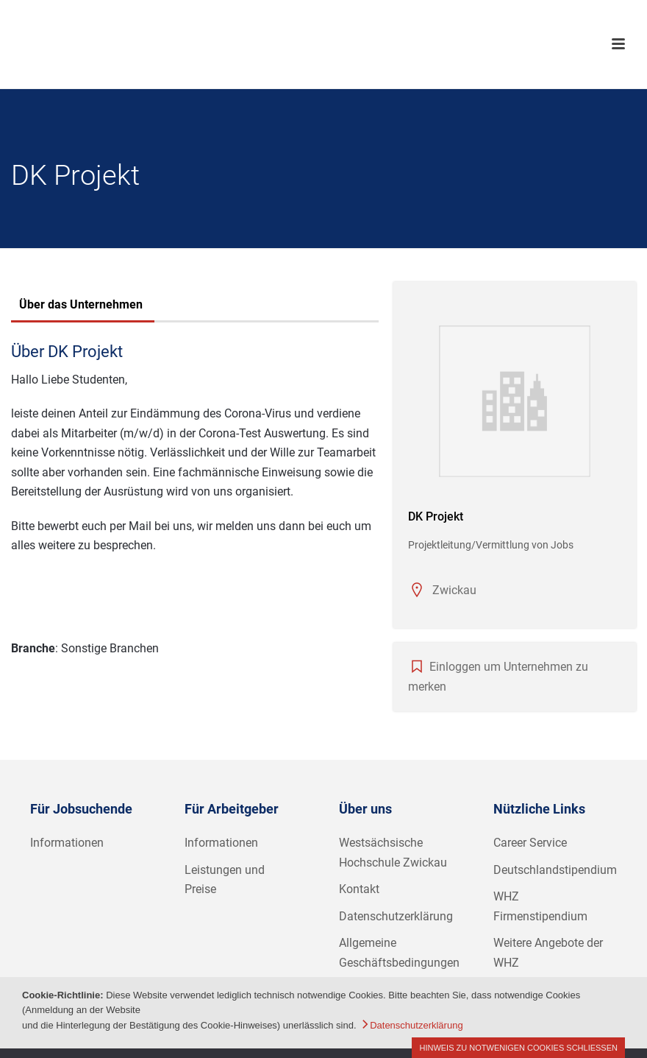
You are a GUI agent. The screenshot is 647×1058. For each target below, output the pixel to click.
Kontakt (359, 889)
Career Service (530, 843)
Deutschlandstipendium (555, 870)
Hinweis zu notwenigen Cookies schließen (518, 1047)
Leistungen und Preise (225, 880)
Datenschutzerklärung (396, 916)
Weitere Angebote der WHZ (548, 953)
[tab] (80, 306)
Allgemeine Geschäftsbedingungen (399, 953)
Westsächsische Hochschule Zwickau (393, 853)
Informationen (67, 843)
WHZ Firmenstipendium (540, 906)
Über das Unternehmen (81, 304)
